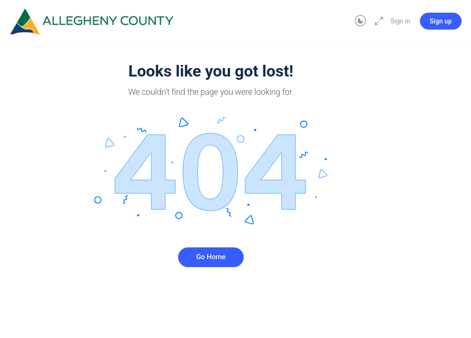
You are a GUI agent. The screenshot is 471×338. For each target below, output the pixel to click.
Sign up (441, 21)
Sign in (400, 21)
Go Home (211, 257)
